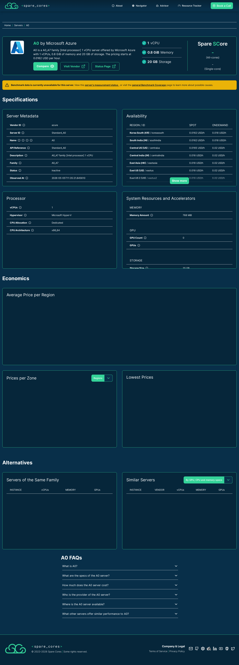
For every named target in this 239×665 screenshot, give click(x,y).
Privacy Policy (177, 651)
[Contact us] (191, 649)
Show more (179, 180)
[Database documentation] (203, 649)
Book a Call (222, 5)
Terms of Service (158, 651)
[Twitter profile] (233, 649)
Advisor (162, 5)
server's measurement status (102, 85)
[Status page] (209, 649)
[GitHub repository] (197, 649)
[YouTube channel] (221, 649)
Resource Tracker (189, 5)
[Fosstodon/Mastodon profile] (227, 649)
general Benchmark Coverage (149, 85)
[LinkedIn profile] (215, 649)
